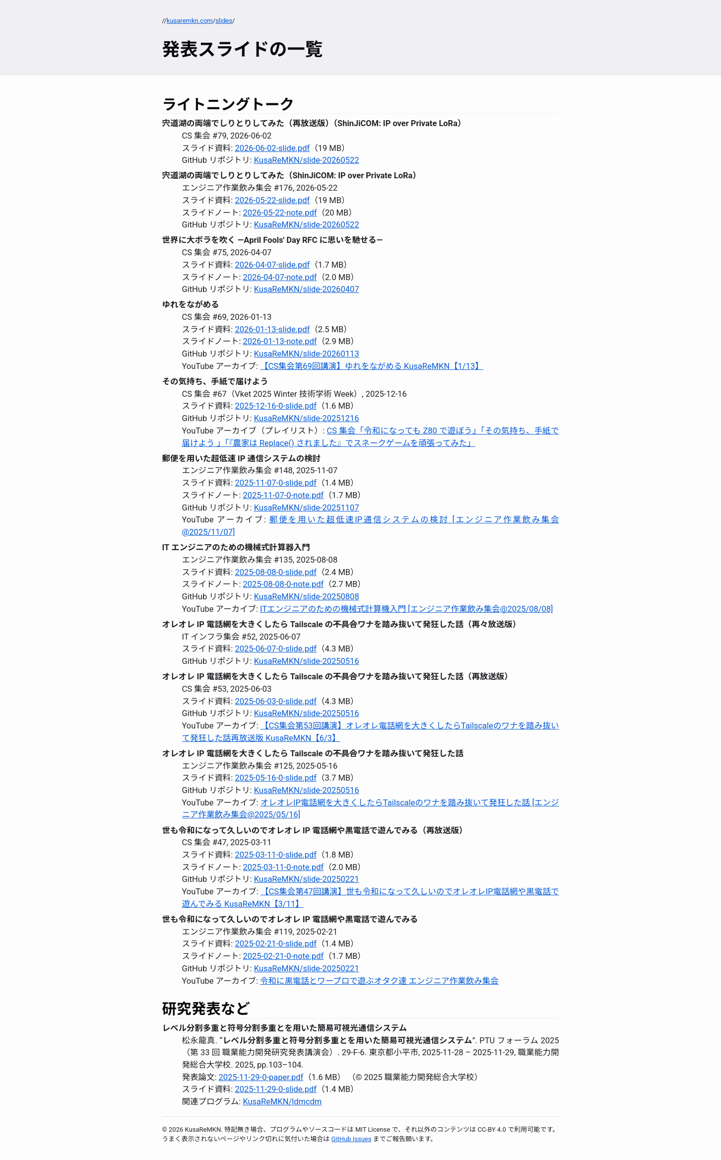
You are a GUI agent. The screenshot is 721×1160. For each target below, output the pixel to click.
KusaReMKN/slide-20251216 (306, 418)
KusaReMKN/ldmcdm (282, 1101)
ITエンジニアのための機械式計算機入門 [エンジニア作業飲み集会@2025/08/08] (406, 609)
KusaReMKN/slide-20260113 (306, 354)
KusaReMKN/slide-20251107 (306, 507)
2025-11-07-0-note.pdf (283, 495)
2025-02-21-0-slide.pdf (276, 943)
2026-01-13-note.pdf (280, 341)
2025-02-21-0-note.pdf (283, 956)
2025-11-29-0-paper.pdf (260, 1077)
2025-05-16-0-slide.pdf (276, 778)
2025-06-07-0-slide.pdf (276, 648)
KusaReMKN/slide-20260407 (306, 289)
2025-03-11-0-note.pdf (283, 867)
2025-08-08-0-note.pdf (283, 584)
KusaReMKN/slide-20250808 (306, 596)
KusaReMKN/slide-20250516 (306, 661)
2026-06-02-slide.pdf (272, 148)
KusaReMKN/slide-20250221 (306, 879)
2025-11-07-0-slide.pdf (276, 483)
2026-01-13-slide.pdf (272, 329)
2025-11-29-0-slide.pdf (276, 1089)
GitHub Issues (351, 1139)
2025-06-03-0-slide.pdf (276, 701)
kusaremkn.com (190, 20)
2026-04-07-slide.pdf (272, 265)
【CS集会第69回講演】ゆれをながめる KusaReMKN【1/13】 (371, 366)
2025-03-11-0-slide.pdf (276, 855)
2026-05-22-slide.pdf (272, 200)
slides (223, 20)
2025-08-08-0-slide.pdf (276, 572)
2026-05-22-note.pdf (280, 213)
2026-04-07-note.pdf (280, 277)
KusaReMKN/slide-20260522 (306, 160)
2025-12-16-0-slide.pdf (276, 406)
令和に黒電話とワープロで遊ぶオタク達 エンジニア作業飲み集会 (379, 981)
